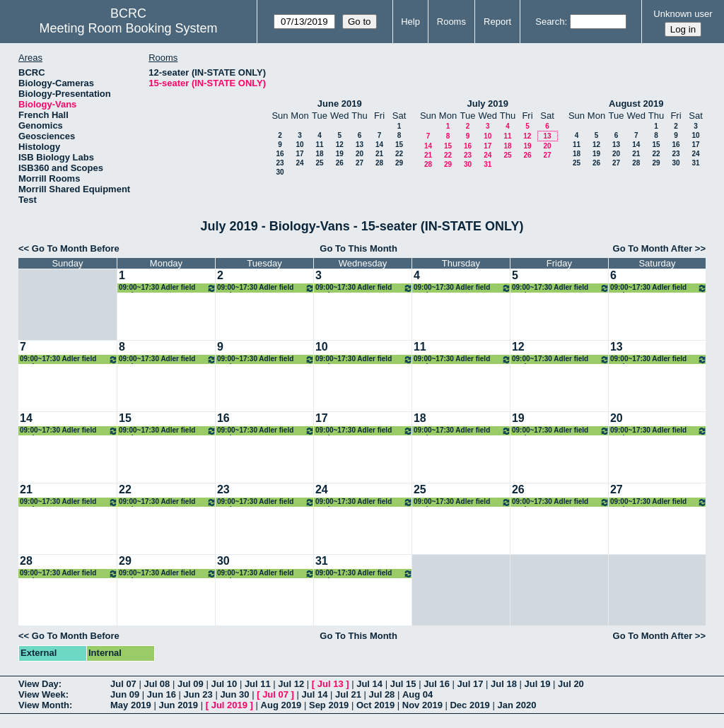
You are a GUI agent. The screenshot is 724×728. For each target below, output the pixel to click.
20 (359, 154)
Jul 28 (382, 694)
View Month (43, 705)
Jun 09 (124, 694)
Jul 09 (190, 684)
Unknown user (682, 13)
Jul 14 (369, 684)
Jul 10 (224, 684)
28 (379, 163)
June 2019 (339, 103)
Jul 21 (348, 694)
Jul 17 (470, 684)
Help (410, 21)
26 (340, 163)
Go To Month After (653, 248)
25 (319, 163)
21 (379, 154)
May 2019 (130, 705)
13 (359, 144)
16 (280, 154)
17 (299, 154)
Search (549, 21)
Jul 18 (504, 684)
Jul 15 (403, 684)
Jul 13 (330, 684)
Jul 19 (538, 684)
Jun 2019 (178, 705)
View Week (42, 694)
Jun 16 (161, 694)
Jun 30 (234, 694)
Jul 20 (571, 684)
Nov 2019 (422, 705)
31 (487, 164)
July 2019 (487, 103)
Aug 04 (417, 694)
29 (399, 163)
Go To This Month (358, 248)
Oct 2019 (375, 705)
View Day (38, 684)
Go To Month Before (75, 248)
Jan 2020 (516, 705)
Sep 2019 (329, 705)
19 (340, 154)
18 (319, 154)
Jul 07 (123, 684)
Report (497, 21)
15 (399, 144)
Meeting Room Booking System (128, 28)
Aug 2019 (281, 705)
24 (299, 163)
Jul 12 (291, 684)
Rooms (451, 21)
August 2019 (636, 103)
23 (280, 163)
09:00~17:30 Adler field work (167, 288)
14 (379, 144)
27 (359, 163)
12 (340, 144)
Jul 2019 (229, 705)
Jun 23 (198, 694)
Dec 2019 (469, 705)
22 (399, 154)
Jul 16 (437, 684)
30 (280, 172)
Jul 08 (157, 684)
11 (319, 144)
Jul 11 (258, 684)
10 (299, 144)
